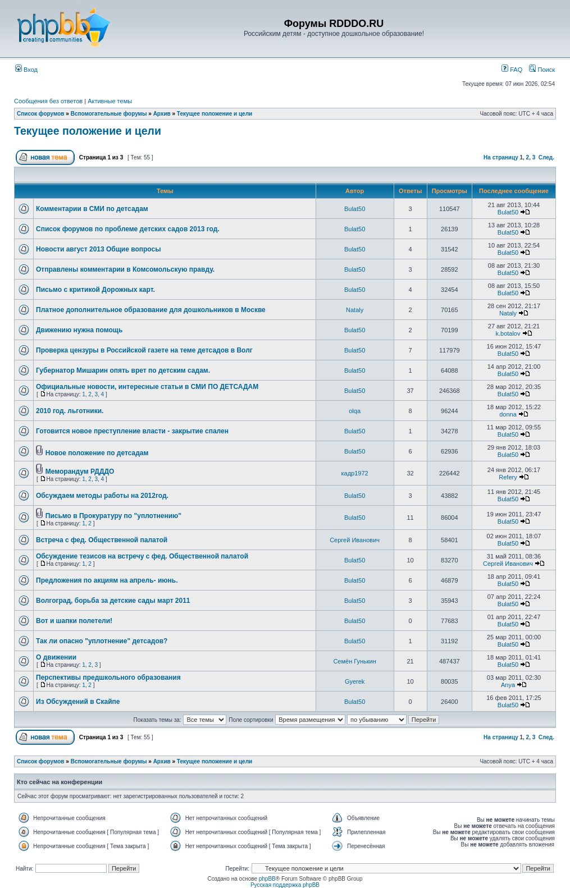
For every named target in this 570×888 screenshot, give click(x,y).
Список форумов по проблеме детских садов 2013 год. (128, 229)
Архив (162, 114)
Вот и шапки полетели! (74, 621)
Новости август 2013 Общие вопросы (98, 249)
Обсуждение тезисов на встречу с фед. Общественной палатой (142, 556)
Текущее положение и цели (214, 114)
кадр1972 (354, 473)
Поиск (542, 69)
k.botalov (507, 333)
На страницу (501, 157)
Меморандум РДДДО (80, 471)
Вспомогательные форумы (109, 114)
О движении (56, 657)
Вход (26, 69)
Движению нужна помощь (79, 330)
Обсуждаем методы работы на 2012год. (102, 496)
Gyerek (354, 681)
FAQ (511, 69)
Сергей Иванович (355, 540)
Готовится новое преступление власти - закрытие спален (132, 431)
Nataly (354, 309)
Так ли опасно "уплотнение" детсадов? (101, 641)
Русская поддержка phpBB (285, 885)
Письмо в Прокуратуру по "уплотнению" (113, 516)
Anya (508, 684)
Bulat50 (354, 208)
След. (546, 157)
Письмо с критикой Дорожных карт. (95, 290)
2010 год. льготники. (69, 411)
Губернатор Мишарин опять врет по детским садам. (123, 370)
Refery (508, 477)
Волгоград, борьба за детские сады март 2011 (113, 601)
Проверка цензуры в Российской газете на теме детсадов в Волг (144, 350)
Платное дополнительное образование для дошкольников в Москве (151, 310)
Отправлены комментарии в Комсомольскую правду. (125, 269)
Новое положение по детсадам (97, 453)
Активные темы (110, 101)
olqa (355, 411)
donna (508, 414)
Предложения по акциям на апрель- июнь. (107, 580)
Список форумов (41, 114)
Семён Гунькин (354, 661)
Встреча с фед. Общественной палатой (101, 540)
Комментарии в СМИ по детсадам (92, 209)
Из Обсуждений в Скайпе (78, 702)
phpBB (267, 879)
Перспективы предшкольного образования (108, 677)
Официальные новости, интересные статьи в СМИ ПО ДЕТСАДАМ (147, 387)
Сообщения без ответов (48, 101)
